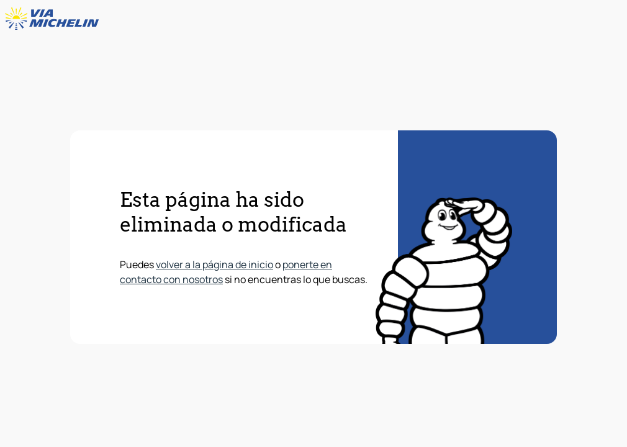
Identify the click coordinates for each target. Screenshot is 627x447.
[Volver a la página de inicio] (54, 18)
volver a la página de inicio (214, 264)
